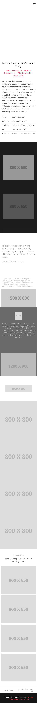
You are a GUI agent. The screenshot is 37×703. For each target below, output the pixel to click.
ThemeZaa (29, 697)
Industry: (5, 121)
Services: (5, 125)
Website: (5, 134)
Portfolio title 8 (8, 690)
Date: (3, 129)
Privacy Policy (25, 699)
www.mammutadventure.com (23, 133)
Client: (4, 117)
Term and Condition (13, 699)
